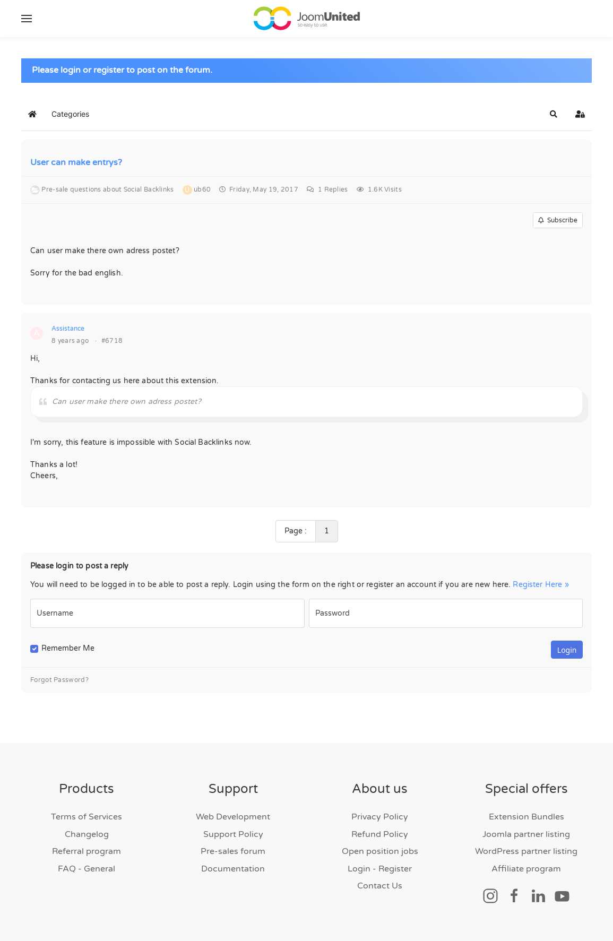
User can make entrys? (76, 162)
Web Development (233, 816)
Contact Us (379, 885)
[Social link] (490, 895)
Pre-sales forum (233, 851)
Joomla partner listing (526, 834)
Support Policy (233, 834)
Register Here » (540, 584)
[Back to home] (307, 18)
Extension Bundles (526, 816)
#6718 (112, 340)
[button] (26, 18)
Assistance (67, 328)
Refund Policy (379, 834)
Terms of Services (86, 816)
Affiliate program (526, 869)
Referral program (86, 851)
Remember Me (67, 648)
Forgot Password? (59, 680)
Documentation (233, 869)
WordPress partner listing (526, 851)
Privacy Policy (379, 816)
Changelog (87, 834)
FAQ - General (86, 869)
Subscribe (557, 220)
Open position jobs (380, 851)
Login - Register (380, 869)
